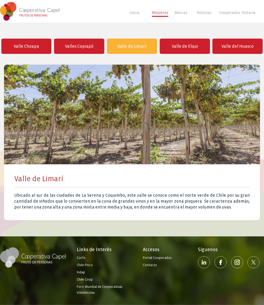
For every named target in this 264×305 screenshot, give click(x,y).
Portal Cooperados (157, 258)
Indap (81, 272)
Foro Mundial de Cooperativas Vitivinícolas (100, 290)
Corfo (81, 258)
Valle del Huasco (237, 46)
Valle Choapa (26, 46)
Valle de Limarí (131, 46)
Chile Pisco (85, 265)
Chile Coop (85, 279)
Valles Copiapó (79, 46)
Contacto (150, 265)
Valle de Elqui (185, 46)
